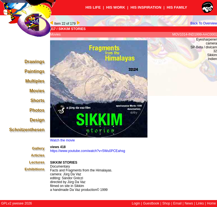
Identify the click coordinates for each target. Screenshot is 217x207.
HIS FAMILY (177, 7)
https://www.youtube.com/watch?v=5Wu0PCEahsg (87, 151)
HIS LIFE (93, 7)
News (189, 203)
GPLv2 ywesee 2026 (16, 203)
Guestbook (151, 203)
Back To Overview (203, 23)
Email (177, 203)
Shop (166, 203)
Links (200, 203)
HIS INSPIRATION (145, 7)
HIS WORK (115, 7)
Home (211, 203)
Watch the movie (62, 140)
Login (136, 203)
